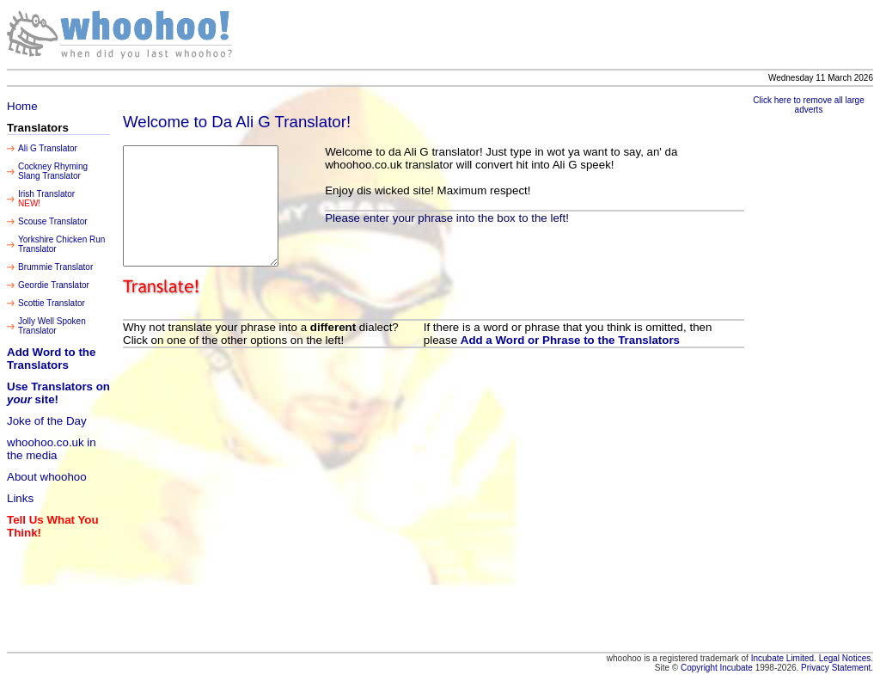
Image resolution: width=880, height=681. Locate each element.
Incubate (736, 667)
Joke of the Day (47, 420)
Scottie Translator (51, 303)
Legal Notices (845, 658)
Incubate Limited (782, 658)
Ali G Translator (47, 148)
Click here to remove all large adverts (809, 104)
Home (22, 106)
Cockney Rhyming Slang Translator (53, 171)
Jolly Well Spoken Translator (52, 325)
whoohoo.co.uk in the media (51, 449)
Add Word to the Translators (51, 358)
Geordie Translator (53, 285)
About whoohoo (47, 476)
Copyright (700, 667)
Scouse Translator (53, 221)
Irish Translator (46, 194)
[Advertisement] (601, 34)
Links (20, 498)
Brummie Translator (55, 267)
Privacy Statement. (837, 667)
